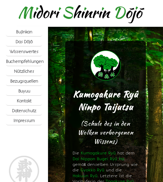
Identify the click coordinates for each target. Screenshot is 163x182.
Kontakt (24, 101)
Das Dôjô (24, 41)
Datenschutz (24, 110)
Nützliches (24, 71)
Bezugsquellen (24, 81)
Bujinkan (24, 32)
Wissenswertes (24, 51)
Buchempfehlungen (24, 61)
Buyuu (24, 91)
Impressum (23, 120)
